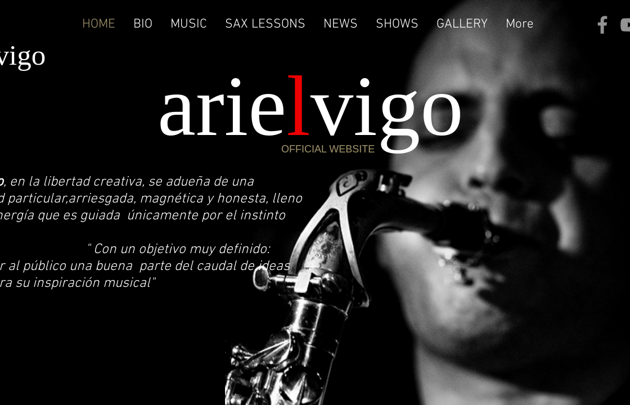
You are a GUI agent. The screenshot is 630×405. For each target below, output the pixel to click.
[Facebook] (602, 25)
